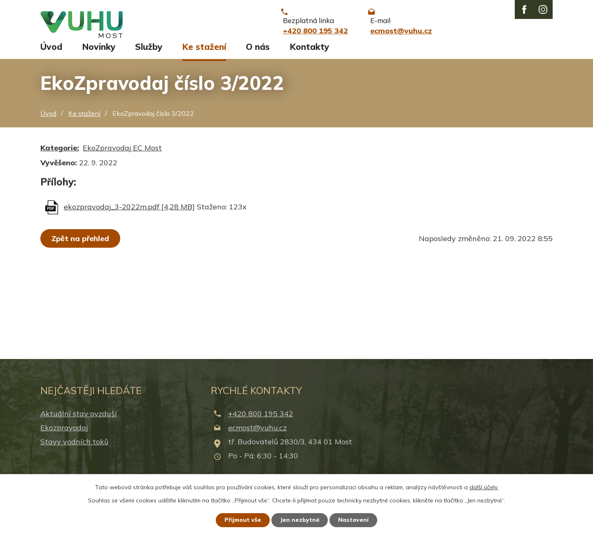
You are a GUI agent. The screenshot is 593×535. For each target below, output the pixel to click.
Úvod (51, 52)
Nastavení (354, 519)
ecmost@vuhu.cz (257, 433)
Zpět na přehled (80, 244)
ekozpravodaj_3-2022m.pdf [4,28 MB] (129, 212)
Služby (148, 52)
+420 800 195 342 (260, 419)
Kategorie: (59, 153)
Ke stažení (204, 52)
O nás (258, 52)
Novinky (98, 52)
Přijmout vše (242, 519)
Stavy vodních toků (74, 447)
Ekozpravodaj (64, 433)
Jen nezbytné (300, 519)
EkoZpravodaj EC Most (122, 153)
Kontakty (309, 52)
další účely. (483, 486)
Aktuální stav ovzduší (78, 419)
